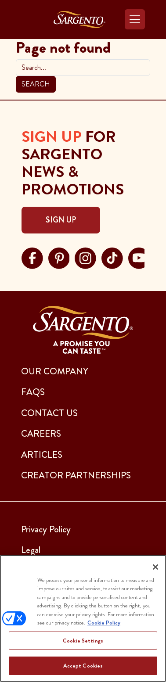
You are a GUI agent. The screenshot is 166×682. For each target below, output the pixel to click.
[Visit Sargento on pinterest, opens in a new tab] (59, 257)
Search (36, 84)
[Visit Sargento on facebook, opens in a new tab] (32, 257)
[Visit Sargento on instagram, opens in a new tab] (85, 257)
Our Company (54, 371)
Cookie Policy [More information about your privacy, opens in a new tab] (103, 622)
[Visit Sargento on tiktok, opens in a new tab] (112, 257)
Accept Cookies (83, 665)
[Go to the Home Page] (79, 19)
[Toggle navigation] (135, 19)
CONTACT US (49, 413)
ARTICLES (41, 454)
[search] (83, 67)
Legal (30, 549)
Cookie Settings (83, 640)
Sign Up (61, 220)
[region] (83, 618)
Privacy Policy (46, 529)
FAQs (33, 391)
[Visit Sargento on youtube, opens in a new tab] (139, 257)
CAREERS (41, 433)
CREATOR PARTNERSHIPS (76, 475)
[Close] (155, 567)
